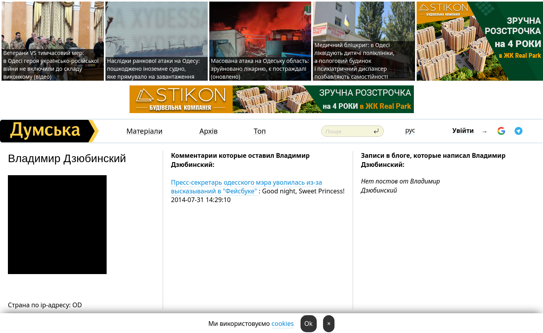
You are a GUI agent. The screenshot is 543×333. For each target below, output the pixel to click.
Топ (260, 131)
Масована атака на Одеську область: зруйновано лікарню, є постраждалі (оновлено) (260, 68)
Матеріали (144, 131)
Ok (308, 323)
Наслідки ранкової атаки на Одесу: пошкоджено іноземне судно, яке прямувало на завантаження (153, 68)
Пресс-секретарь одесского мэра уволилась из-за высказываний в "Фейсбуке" (246, 186)
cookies (283, 323)
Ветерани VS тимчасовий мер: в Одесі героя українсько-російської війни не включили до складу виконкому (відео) (51, 64)
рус (410, 130)
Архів (208, 131)
